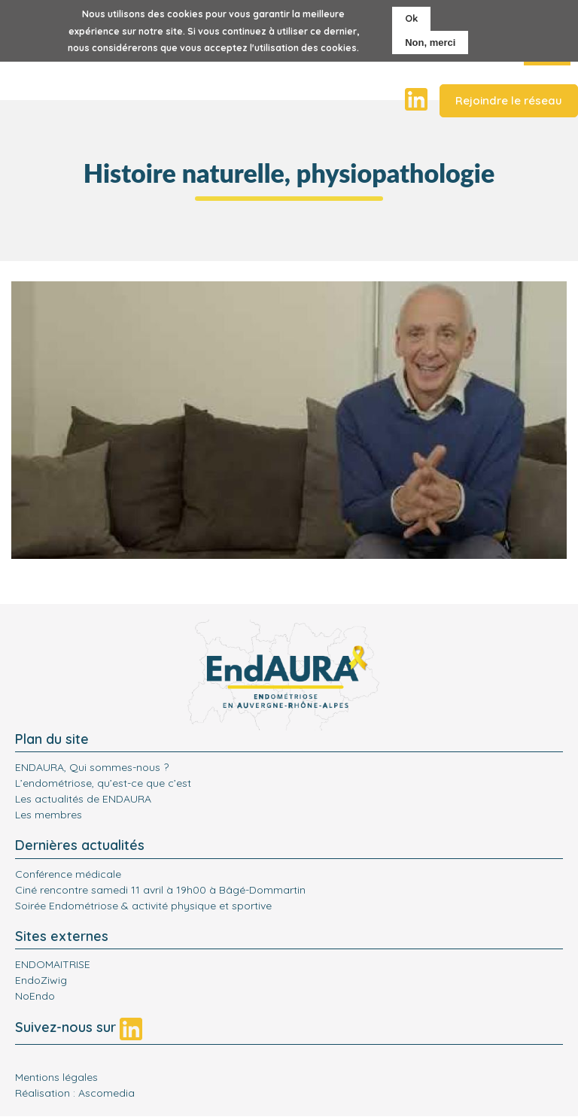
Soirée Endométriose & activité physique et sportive (143, 905)
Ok (411, 18)
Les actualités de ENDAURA (83, 799)
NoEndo (35, 996)
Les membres (48, 814)
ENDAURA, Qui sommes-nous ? (92, 767)
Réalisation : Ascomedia (75, 1093)
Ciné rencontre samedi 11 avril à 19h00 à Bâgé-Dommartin (160, 890)
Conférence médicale (68, 874)
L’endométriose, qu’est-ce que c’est (103, 783)
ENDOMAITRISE (52, 964)
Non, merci (430, 42)
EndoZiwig (41, 980)
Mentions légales (56, 1077)
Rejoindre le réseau (508, 100)
